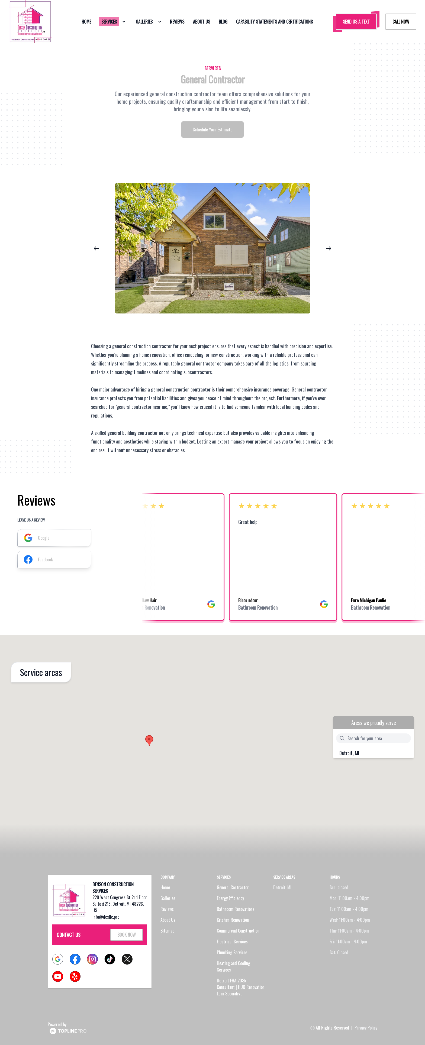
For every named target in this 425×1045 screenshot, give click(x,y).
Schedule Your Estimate (212, 129)
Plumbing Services (232, 952)
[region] (212, 248)
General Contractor (233, 887)
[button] (149, 740)
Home (165, 887)
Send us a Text (356, 21)
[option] (212, 248)
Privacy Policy (366, 1027)
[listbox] (212, 248)
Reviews (167, 909)
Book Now (126, 934)
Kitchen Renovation (233, 920)
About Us (167, 920)
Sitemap (167, 930)
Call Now (400, 21)
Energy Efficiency (230, 898)
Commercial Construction (238, 930)
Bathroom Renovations (236, 909)
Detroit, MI (349, 753)
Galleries (167, 898)
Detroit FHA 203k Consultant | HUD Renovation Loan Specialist (241, 987)
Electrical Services (232, 941)
